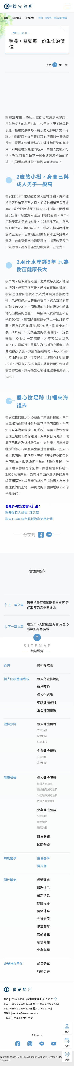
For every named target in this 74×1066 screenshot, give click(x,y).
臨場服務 (43, 836)
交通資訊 (43, 934)
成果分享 (43, 963)
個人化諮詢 (45, 694)
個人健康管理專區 (16, 679)
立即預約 (42, 730)
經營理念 (43, 880)
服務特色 (43, 887)
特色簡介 (42, 816)
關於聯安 (10, 879)
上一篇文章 (15, 604)
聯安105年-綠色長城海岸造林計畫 (29, 518)
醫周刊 (42, 866)
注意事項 (42, 742)
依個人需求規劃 (46, 801)
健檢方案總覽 (44, 784)
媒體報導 (43, 903)
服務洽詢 (42, 822)
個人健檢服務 (46, 777)
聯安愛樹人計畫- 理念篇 (22, 512)
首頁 (7, 665)
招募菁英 (43, 926)
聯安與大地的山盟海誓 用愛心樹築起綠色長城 (48, 626)
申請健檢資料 (46, 702)
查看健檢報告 (46, 710)
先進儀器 (43, 919)
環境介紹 (43, 942)
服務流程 (42, 828)
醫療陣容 (43, 911)
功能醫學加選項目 (47, 795)
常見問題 (42, 736)
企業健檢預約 (46, 750)
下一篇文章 (15, 626)
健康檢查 (10, 777)
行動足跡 (43, 971)
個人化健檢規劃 (48, 679)
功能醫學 (10, 858)
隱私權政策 (45, 665)
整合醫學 (43, 858)
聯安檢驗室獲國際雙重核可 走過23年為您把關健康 (48, 605)
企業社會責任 (13, 963)
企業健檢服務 (46, 810)
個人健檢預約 (46, 724)
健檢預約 (43, 687)
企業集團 (43, 950)
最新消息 (43, 895)
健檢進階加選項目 (47, 790)
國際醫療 (43, 844)
